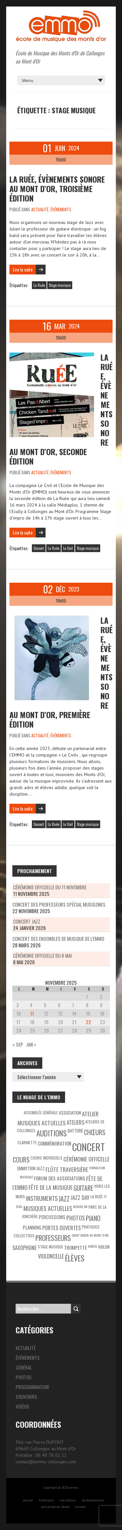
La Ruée (39, 285)
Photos (24, 1377)
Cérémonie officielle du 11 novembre (50, 887)
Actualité (39, 209)
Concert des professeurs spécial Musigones (58, 904)
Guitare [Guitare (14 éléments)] (83, 1188)
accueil (28, 1500)
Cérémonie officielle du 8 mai (42, 955)
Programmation (32, 1386)
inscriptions (67, 1500)
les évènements (93, 1500)
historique (46, 1500)
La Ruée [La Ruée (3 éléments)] (96, 1196)
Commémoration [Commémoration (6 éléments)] (54, 1143)
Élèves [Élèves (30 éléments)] (74, 1258)
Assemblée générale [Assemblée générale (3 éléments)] (41, 1112)
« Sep (17, 1044)
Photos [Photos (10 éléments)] (75, 1218)
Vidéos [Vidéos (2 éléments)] (92, 1246)
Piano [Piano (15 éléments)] (93, 1218)
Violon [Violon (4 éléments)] (104, 1247)
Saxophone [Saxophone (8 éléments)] (24, 1248)
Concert (39, 548)
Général (24, 1367)
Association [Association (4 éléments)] (70, 1112)
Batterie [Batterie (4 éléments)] (75, 1130)
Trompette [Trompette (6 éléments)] (75, 1247)
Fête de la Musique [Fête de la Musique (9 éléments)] (51, 1187)
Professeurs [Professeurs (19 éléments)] (53, 1238)
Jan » (31, 1044)
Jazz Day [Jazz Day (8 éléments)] (80, 1197)
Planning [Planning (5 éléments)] (32, 1227)
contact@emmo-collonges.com (46, 1462)
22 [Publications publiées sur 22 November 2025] (88, 1021)
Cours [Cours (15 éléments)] (21, 1159)
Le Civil (68, 548)
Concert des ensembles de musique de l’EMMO (58, 938)
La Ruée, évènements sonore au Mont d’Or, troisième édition (57, 188)
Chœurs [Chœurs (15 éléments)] (94, 1132)
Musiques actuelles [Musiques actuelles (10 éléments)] (47, 1208)
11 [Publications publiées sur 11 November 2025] (32, 1013)
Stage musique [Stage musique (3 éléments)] (50, 1247)
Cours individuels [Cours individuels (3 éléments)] (46, 1158)
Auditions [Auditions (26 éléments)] (51, 1133)
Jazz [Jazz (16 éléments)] (64, 1198)
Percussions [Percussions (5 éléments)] (52, 1217)
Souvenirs (26, 1396)
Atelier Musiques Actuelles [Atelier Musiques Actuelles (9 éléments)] (58, 1118)
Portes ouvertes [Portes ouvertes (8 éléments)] (61, 1228)
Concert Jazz (26, 921)
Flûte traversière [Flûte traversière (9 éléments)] (67, 1169)
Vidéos (22, 1406)
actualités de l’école (55, 1507)
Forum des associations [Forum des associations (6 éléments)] (59, 1178)
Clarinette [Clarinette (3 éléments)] (27, 1142)
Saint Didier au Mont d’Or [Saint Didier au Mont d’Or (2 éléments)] (90, 1235)
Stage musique (60, 285)
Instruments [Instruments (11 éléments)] (42, 1198)
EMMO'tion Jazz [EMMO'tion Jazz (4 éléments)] (31, 1168)
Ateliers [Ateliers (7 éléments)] (75, 1122)
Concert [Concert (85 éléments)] (88, 1147)
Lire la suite (23, 269)
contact (80, 1507)
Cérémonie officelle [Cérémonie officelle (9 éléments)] (86, 1159)
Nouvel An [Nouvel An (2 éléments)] (80, 1206)
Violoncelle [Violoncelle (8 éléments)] (51, 1256)
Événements (60, 209)
